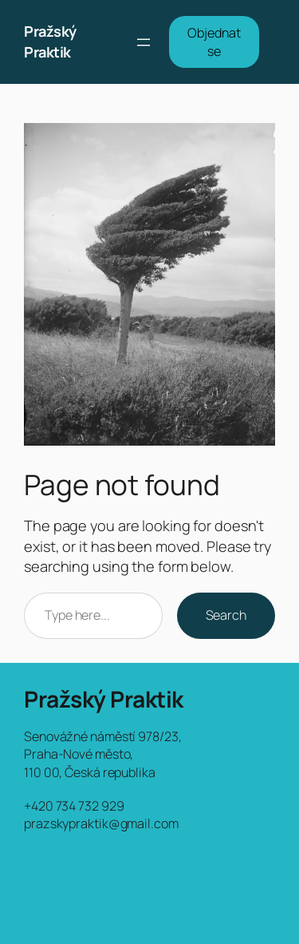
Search (226, 615)
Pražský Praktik (50, 41)
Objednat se (213, 42)
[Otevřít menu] (143, 42)
